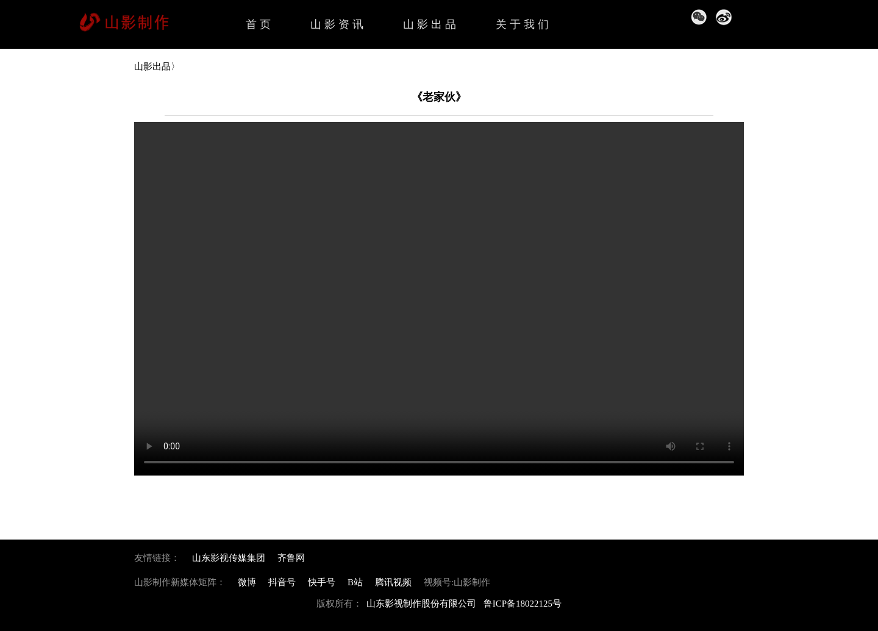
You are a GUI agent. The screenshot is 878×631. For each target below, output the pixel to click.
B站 (355, 582)
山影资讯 (338, 24)
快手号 (321, 582)
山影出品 (431, 24)
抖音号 (282, 582)
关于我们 (524, 24)
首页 (260, 24)
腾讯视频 (393, 582)
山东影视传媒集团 (228, 558)
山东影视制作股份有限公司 (421, 603)
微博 (247, 582)
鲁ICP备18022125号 (523, 603)
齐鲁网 (291, 558)
